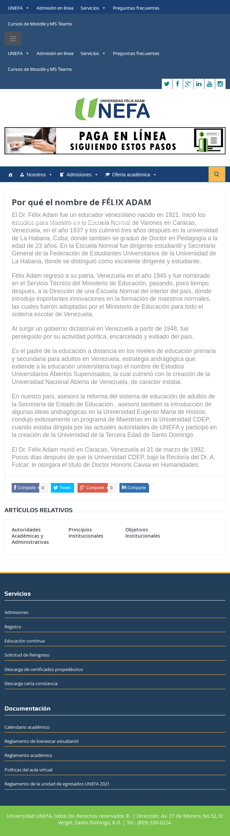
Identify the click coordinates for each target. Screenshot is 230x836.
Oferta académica (134, 174)
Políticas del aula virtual (28, 770)
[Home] (10, 175)
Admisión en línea (55, 8)
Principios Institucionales (86, 532)
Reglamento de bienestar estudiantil (41, 741)
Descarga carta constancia (31, 683)
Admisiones (82, 174)
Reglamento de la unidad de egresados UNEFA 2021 (56, 784)
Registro (12, 627)
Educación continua (24, 641)
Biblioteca (123, 190)
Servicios (93, 8)
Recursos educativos (40, 190)
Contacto (93, 190)
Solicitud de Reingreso (27, 655)
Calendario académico (27, 727)
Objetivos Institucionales (142, 532)
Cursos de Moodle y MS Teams (40, 23)
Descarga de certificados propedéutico (43, 669)
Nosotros (40, 174)
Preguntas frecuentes (136, 8)
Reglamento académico (28, 755)
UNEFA (19, 8)
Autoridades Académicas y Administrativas (30, 535)
